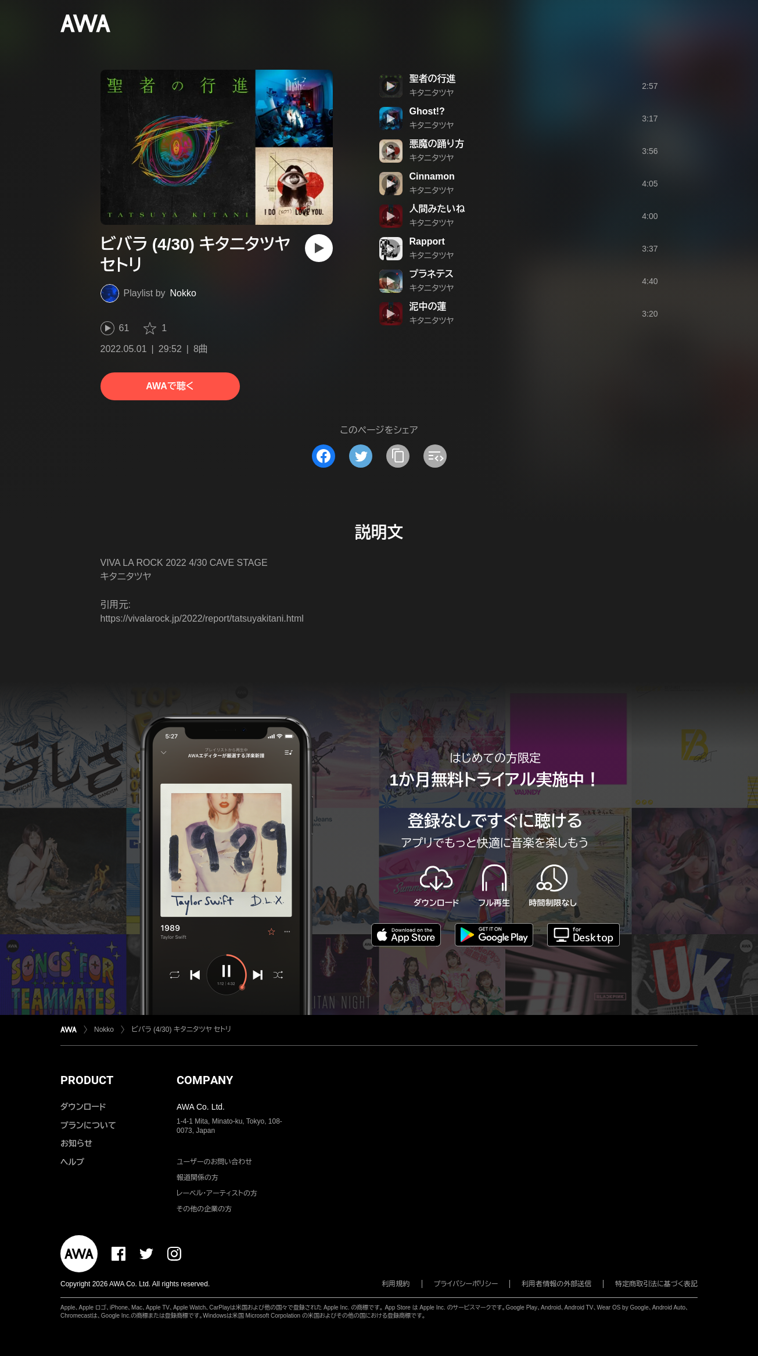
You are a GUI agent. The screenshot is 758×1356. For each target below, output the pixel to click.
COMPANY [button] (205, 1080)
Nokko (183, 293)
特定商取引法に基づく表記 (656, 1284)
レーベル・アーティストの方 (217, 1193)
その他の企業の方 (204, 1209)
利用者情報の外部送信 (556, 1284)
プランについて (88, 1125)
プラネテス (431, 274)
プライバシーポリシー (466, 1284)
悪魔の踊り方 (436, 144)
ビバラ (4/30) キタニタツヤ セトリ (181, 1029)
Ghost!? (427, 111)
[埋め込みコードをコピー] (435, 456)
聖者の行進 (432, 79)
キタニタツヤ (431, 93)
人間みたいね (437, 209)
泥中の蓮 (428, 306)
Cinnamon (432, 176)
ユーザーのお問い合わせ (214, 1162)
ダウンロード (83, 1106)
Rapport (427, 241)
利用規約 (396, 1284)
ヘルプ (72, 1162)
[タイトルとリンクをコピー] (397, 456)
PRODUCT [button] (86, 1080)
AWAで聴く (169, 386)
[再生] (319, 248)
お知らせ (76, 1143)
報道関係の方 (197, 1178)
